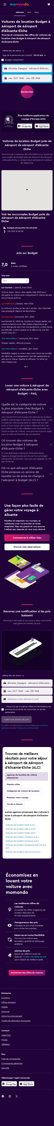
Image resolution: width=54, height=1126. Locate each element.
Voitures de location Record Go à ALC (23, 852)
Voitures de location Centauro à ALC (22, 837)
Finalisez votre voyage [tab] (17, 798)
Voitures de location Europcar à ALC (22, 841)
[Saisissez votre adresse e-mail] (29, 699)
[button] (5, 4)
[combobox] (13, 50)
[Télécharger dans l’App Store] (26, 1083)
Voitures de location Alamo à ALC (20, 829)
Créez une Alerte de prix (35, 957)
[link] (27, 537)
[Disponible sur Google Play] (24, 126)
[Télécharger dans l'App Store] (42, 126)
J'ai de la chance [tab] (15, 804)
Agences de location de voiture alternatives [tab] (22, 776)
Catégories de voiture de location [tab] (23, 791)
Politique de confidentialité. (28, 728)
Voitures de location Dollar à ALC (20, 833)
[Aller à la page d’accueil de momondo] (19, 4)
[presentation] (42, 126)
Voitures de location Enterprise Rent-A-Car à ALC (25, 846)
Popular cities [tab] (13, 784)
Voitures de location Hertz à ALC (20, 825)
